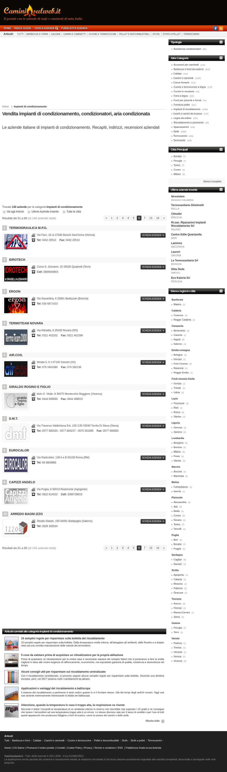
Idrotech (17, 259)
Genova (178, 427)
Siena (177, 617)
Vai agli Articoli (15, 211)
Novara (177, 520)
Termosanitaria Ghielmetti (187, 205)
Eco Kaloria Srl (180, 277)
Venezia (178, 652)
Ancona (178, 471)
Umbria (176, 623)
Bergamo (179, 442)
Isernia (177, 491)
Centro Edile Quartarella (186, 234)
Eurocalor (19, 450)
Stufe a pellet (172, 34)
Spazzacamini (181, 127)
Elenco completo (212, 181)
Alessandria (180, 502)
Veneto (176, 638)
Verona (177, 656)
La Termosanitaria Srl (184, 260)
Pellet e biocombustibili (134, 34)
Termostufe (179, 140)
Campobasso (181, 486)
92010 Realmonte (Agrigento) (62, 489)
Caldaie (56, 34)
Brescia (178, 447)
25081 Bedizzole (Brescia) (62, 298)
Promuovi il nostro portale (40, 747)
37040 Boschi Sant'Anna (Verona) (66, 235)
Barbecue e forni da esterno (189, 69)
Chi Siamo (18, 747)
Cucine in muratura (184, 91)
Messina (178, 583)
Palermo (178, 588)
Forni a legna (181, 95)
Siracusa (178, 592)
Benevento (179, 330)
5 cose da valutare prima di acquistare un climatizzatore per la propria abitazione (72, 655)
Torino (177, 165)
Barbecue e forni (37, 34)
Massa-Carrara (182, 612)
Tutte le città (74, 211)
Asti (176, 506)
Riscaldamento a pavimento (189, 122)
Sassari (178, 564)
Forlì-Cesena (181, 363)
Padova (178, 643)
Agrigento (179, 574)
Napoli (177, 339)
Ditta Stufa (177, 269)
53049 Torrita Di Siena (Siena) (78, 425)
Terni (176, 632)
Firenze (178, 608)
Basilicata (177, 299)
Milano (177, 174)
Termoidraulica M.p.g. (28, 228)
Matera (177, 304)
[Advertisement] (84, 71)
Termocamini (191, 34)
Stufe (156, 34)
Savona (178, 432)
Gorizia (177, 383)
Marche (176, 466)
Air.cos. (16, 355)
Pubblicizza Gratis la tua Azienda (143, 747)
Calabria (176, 310)
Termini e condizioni (105, 747)
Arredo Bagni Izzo (26, 514)
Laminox (176, 243)
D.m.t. (13, 418)
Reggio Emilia (181, 372)
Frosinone (179, 403)
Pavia (177, 456)
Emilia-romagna (181, 350)
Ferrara (178, 359)
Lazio (175, 398)
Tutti (20, 34)
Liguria (176, 422)
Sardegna (177, 554)
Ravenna (178, 368)
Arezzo (177, 603)
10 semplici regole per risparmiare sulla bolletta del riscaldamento (63, 638)
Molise (175, 482)
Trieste (177, 388)
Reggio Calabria (182, 319)
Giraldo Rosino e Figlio (30, 387)
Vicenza (178, 661)
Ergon (14, 291)
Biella (177, 511)
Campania (177, 326)
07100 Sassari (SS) (56, 362)
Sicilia (175, 570)
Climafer (176, 213)
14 (157, 218)
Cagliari (178, 559)
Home (7, 28)
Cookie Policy (74, 747)
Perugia (178, 160)
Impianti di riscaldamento (187, 109)
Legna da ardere (183, 118)
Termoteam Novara (26, 323)
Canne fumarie (181, 82)
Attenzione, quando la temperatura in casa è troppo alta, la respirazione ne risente (73, 705)
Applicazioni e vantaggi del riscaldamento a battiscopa (55, 688)
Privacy (88, 747)
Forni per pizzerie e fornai (187, 100)
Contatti (61, 747)
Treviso (178, 647)
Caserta (178, 335)
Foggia (177, 548)
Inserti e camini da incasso (187, 113)
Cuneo (177, 169)
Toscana (176, 599)
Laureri (175, 251)
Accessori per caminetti (186, 64)
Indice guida (22, 28)
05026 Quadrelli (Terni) (64, 266)
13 (150, 218)
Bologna (178, 354)
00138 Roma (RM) (63, 457)
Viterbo (177, 416)
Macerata (179, 476)
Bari (176, 539)
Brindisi (178, 156)
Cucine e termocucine (102, 34)
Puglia (175, 535)
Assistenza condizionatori (187, 49)
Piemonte (177, 497)
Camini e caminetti (74, 34)
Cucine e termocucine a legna (190, 87)
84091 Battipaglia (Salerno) (65, 521)
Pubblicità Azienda (74, 28)
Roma (177, 412)
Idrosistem (178, 196)
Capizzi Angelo (22, 482)
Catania (178, 579)
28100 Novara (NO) (57, 330)
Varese (177, 460)
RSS (120, 747)
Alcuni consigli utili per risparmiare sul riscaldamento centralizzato (63, 671)
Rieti (176, 407)
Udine (177, 392)
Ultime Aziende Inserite (45, 211)
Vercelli (177, 528)
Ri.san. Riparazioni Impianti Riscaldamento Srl (188, 224)
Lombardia (178, 438)
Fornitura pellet (182, 104)
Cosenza (178, 315)
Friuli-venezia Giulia (183, 378)
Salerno (178, 344)
